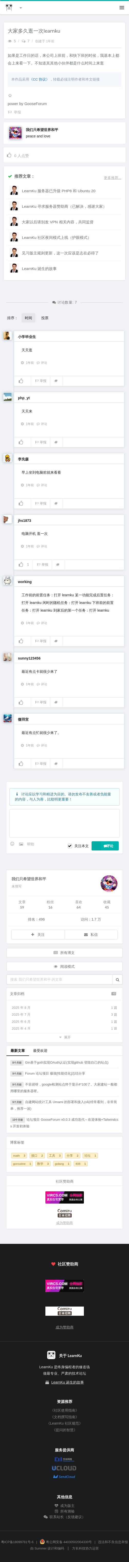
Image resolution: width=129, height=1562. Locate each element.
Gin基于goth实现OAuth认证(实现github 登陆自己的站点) (59, 1063)
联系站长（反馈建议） (65, 1517)
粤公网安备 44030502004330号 (66, 1542)
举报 (40, 381)
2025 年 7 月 (64, 1014)
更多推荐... (112, 178)
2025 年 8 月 (64, 1008)
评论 (41, 363)
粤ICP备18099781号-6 (17, 1542)
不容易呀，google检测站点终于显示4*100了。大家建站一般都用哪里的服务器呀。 (63, 1087)
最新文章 (18, 1050)
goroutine (22, 1163)
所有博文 (64, 952)
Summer (40, 1548)
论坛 (90, 1155)
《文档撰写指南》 (64, 1417)
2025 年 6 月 (64, 1022)
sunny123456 (29, 658)
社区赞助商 (64, 1263)
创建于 (45, 41)
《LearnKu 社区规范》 (64, 1423)
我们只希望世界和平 (42, 130)
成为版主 (64, 1506)
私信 (91, 934)
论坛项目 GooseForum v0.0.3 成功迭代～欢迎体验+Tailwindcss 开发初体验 (64, 1122)
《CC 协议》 (39, 79)
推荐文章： (21, 176)
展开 (64, 1037)
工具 (55, 1155)
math (19, 1155)
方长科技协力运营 (85, 1548)
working (25, 582)
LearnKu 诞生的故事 (67, 1382)
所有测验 (64, 1511)
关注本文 (81, 846)
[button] (118, 979)
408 (80, 1163)
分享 (72, 1155)
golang (62, 1163)
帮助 (30, 844)
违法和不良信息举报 (113, 1542)
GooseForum (35, 103)
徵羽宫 (23, 719)
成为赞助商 (64, 1223)
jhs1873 (24, 521)
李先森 (23, 459)
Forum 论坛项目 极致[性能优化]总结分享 (47, 1074)
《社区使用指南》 (64, 1410)
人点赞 (17, 155)
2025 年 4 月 (64, 1028)
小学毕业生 (27, 337)
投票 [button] (44, 318)
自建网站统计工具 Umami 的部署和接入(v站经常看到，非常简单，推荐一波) (63, 1105)
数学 (43, 1163)
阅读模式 (64, 966)
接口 (37, 1155)
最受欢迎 (40, 1050)
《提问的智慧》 (64, 1430)
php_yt (24, 398)
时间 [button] (28, 318)
